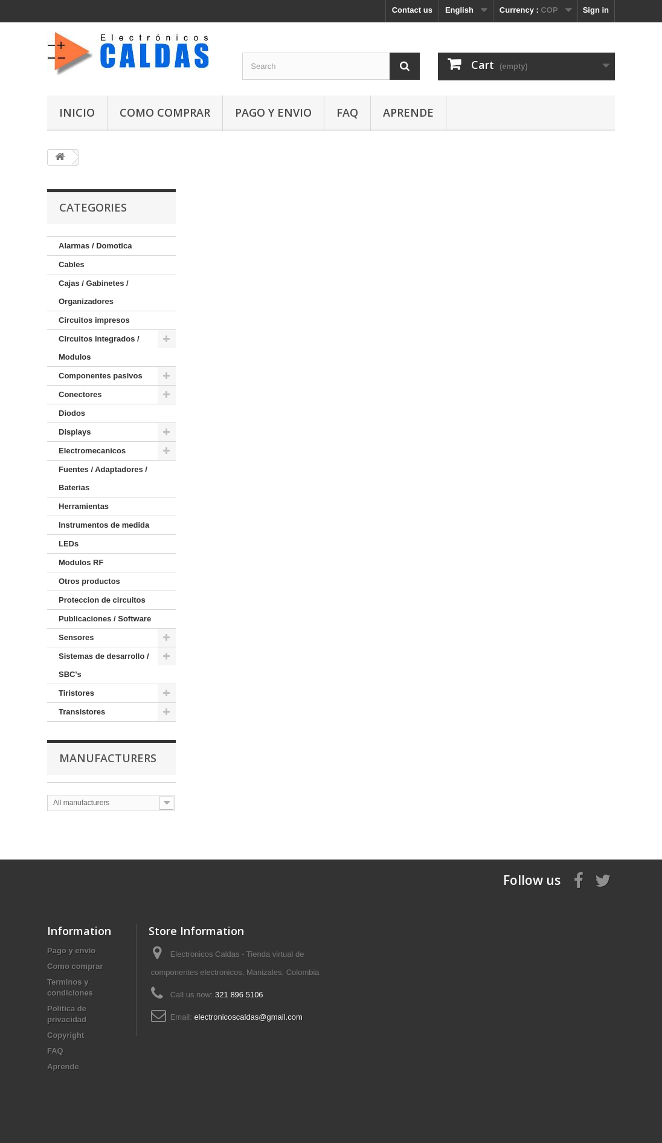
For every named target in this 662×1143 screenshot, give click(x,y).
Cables (72, 264)
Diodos (72, 413)
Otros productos (89, 581)
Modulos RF (81, 562)
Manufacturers (107, 758)
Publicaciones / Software (105, 618)
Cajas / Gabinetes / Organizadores (94, 292)
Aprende (408, 112)
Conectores (80, 394)
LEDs (69, 543)
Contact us (412, 10)
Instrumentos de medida (104, 524)
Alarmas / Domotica (95, 245)
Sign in (596, 10)
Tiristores (76, 693)
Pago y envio (273, 112)
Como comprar (165, 112)
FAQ (347, 112)
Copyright (65, 1035)
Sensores (76, 637)
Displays (75, 431)
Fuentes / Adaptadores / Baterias (103, 478)
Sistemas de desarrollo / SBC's (104, 665)
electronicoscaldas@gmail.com (248, 1017)
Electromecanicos (92, 450)
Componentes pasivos (101, 375)
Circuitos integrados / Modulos (99, 347)
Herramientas (84, 506)
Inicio (77, 112)
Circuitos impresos (94, 320)
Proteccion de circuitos (102, 599)
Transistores (82, 711)
